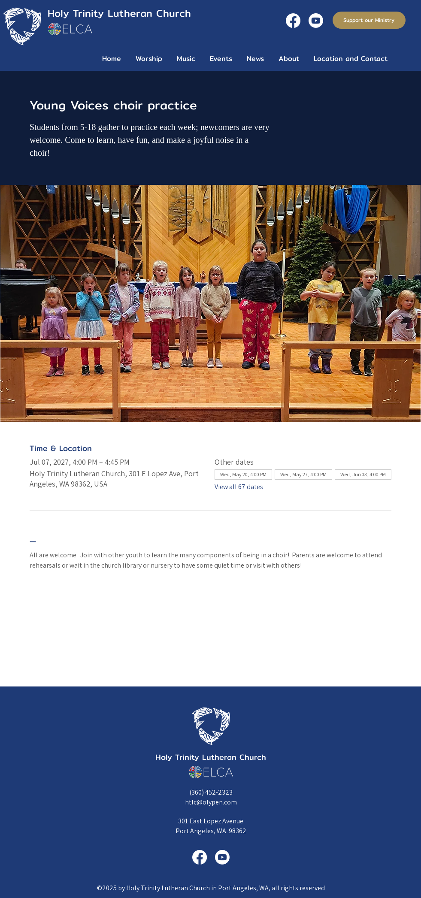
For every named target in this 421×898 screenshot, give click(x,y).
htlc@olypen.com (211, 802)
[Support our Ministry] (369, 20)
